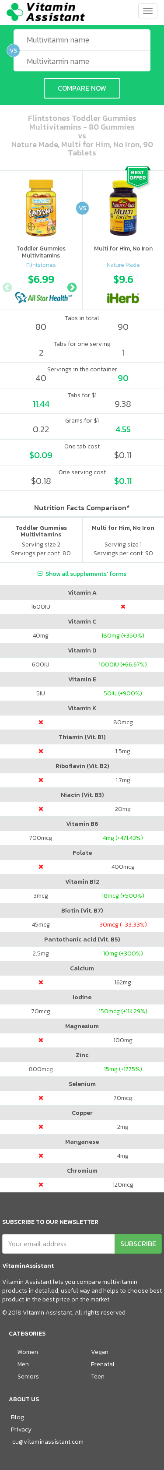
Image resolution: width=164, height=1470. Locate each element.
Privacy (21, 1429)
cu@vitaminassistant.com (48, 1441)
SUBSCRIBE (138, 1243)
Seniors (28, 1376)
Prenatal (103, 1364)
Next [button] (71, 286)
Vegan (99, 1352)
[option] (41, 286)
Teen (98, 1376)
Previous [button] (7, 286)
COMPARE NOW (82, 88)
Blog (17, 1417)
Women (27, 1352)
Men (23, 1364)
